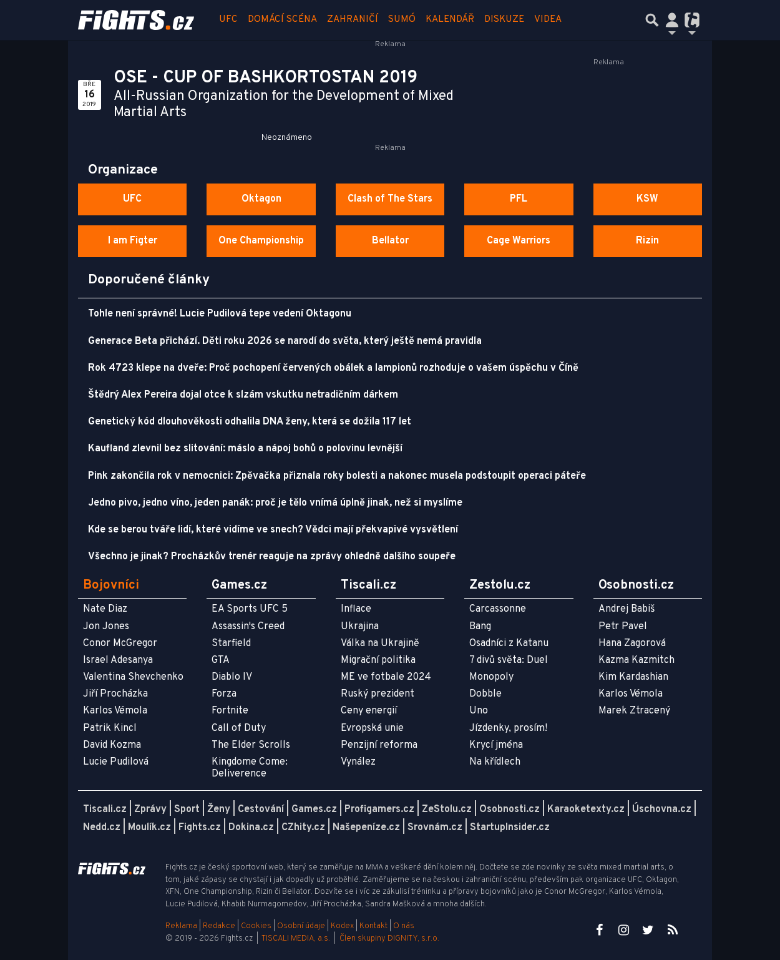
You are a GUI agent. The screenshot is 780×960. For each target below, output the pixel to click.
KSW (647, 199)
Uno (478, 711)
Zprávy (150, 809)
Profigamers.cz (379, 809)
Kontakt (374, 926)
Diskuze (504, 20)
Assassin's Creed (248, 626)
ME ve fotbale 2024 (386, 677)
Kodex (343, 926)
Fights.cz (199, 827)
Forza (224, 694)
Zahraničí (352, 20)
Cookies (256, 926)
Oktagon (261, 199)
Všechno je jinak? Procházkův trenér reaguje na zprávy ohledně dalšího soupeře (272, 557)
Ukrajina (360, 626)
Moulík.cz (149, 827)
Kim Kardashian (633, 677)
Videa (548, 20)
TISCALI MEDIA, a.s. (295, 939)
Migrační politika (378, 660)
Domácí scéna (282, 20)
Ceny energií (369, 711)
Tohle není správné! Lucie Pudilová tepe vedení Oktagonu (219, 314)
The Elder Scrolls (251, 745)
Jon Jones (106, 626)
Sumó (402, 20)
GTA (221, 660)
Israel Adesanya (118, 660)
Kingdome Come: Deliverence (250, 768)
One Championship (261, 241)
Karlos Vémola (115, 711)
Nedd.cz (101, 827)
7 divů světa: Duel (508, 660)
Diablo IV (232, 677)
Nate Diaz (105, 609)
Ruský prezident (377, 694)
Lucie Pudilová (116, 762)
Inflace (356, 609)
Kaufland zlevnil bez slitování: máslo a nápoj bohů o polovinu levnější (245, 449)
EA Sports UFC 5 (250, 609)
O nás (403, 926)
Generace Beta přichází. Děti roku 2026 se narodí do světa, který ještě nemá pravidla (285, 341)
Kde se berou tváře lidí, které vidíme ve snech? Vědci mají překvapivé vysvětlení (273, 530)
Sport (187, 809)
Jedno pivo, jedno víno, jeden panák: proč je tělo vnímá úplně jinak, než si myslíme (275, 503)
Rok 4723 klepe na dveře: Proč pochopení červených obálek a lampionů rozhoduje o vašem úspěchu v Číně (333, 368)
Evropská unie (372, 728)
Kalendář (450, 20)
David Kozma (112, 745)
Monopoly (491, 677)
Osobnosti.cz (509, 809)
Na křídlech (494, 762)
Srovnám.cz (434, 827)
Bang (480, 626)
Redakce (219, 926)
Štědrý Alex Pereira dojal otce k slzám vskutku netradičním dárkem (243, 395)
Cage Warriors (518, 241)
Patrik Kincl (110, 728)
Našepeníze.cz (366, 827)
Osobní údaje (301, 926)
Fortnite (230, 711)
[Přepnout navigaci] (672, 20)
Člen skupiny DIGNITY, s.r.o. (389, 939)
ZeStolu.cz (447, 809)
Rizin (647, 241)
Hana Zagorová (632, 643)
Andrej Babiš (626, 609)
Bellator (390, 241)
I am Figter (132, 241)
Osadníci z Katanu (508, 643)
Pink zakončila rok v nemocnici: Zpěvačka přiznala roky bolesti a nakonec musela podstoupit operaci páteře (337, 476)
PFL (518, 199)
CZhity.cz (303, 827)
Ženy (218, 809)
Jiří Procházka (115, 694)
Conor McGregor (120, 643)
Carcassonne (497, 609)
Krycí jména (496, 745)
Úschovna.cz (661, 809)
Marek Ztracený (634, 711)
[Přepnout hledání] (652, 20)
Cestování (261, 809)
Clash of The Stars (390, 199)
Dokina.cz (251, 827)
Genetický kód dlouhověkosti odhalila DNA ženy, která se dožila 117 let (249, 422)
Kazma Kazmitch (636, 660)
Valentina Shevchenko (133, 677)
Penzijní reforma (379, 745)
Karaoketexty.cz (586, 809)
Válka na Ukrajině (380, 643)
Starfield (231, 643)
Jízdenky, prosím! (508, 728)
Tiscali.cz (105, 809)
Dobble (485, 694)
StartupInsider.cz (510, 827)
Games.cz (314, 809)
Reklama (181, 926)
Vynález (358, 762)
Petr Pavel (622, 626)
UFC (228, 20)
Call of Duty (239, 728)
